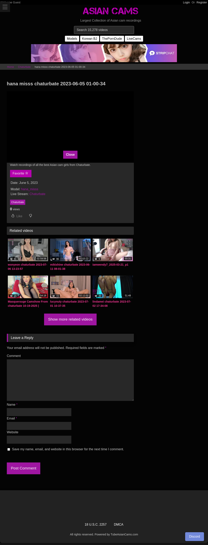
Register (202, 2)
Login (186, 2)
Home (10, 66)
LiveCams (134, 38)
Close (70, 154)
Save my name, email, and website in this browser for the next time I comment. (68, 449)
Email (12, 418)
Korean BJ (89, 38)
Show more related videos (70, 319)
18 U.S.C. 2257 (96, 524)
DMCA (118, 524)
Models (72, 38)
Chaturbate (24, 66)
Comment (14, 356)
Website (12, 432)
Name (12, 404)
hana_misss (29, 189)
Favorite (20, 173)
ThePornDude (112, 38)
